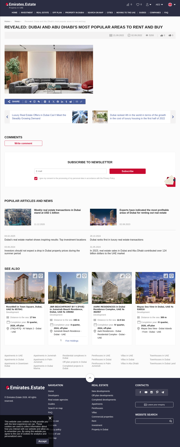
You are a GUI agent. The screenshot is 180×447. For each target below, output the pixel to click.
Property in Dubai (100, 429)
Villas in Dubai (127, 359)
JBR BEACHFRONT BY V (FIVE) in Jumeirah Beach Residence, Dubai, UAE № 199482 (67, 309)
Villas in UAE (127, 355)
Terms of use (54, 434)
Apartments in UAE (14, 355)
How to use (53, 421)
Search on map (55, 408)
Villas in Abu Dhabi (130, 363)
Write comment (23, 143)
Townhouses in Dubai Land (162, 363)
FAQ (50, 412)
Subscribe (127, 171)
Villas (94, 412)
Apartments (97, 404)
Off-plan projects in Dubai (75, 362)
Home (51, 391)
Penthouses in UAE (101, 355)
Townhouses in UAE (159, 355)
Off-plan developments (102, 395)
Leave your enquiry (156, 404)
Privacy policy (54, 429)
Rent (94, 421)
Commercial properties (102, 417)
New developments (101, 391)
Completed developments (104, 399)
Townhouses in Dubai (160, 359)
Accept (42, 441)
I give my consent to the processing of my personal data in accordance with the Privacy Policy (77, 178)
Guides (51, 404)
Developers (53, 395)
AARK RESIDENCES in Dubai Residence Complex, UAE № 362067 (109, 309)
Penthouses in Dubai (101, 359)
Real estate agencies (58, 399)
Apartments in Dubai (14, 359)
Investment (97, 425)
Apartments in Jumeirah (45, 355)
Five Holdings (71, 341)
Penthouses (97, 408)
